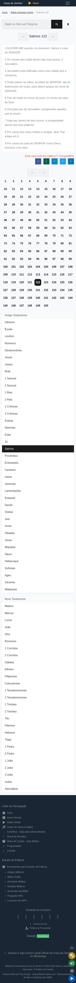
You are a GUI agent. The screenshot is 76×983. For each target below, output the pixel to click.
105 (46, 266)
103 (30, 266)
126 (70, 282)
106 (54, 266)
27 (70, 196)
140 (38, 297)
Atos (7, 634)
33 (45, 204)
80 (62, 243)
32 (37, 204)
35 (62, 204)
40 (29, 212)
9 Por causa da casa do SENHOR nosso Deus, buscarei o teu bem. (33, 145)
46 (5, 220)
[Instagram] (26, 916)
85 (29, 251)
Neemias (10, 427)
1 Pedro (9, 746)
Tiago (8, 739)
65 (13, 235)
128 (13, 290)
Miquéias (10, 547)
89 (62, 251)
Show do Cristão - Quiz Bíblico (20, 841)
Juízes (8, 364)
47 (13, 220)
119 (13, 282)
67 (29, 235)
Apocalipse (11, 788)
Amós (8, 526)
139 (30, 297)
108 (70, 266)
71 (62, 235)
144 (70, 297)
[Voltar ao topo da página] (71, 948)
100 (5, 266)
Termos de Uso (38, 924)
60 (45, 227)
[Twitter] (34, 916)
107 (62, 266)
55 (5, 227)
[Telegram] (58, 916)
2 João (9, 767)
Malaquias (11, 589)
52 (54, 220)
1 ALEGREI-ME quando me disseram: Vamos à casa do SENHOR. (36, 50)
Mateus (9, 606)
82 (5, 251)
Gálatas (9, 662)
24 (45, 196)
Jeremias (10, 483)
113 (38, 274)
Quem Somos (11, 817)
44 (62, 212)
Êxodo (8, 329)
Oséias (9, 512)
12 (21, 189)
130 (30, 290)
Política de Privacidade (38, 928)
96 (45, 259)
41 (37, 212)
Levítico (9, 336)
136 (5, 297)
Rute (7, 371)
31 (29, 204)
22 (29, 196)
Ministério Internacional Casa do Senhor (23, 966)
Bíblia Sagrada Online (22, 12)
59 (37, 227)
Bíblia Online (14, 877)
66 (21, 235)
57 (21, 227)
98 (62, 259)
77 (37, 243)
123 (46, 282)
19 (5, 196)
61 (54, 227)
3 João (9, 774)
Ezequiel (10, 497)
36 (70, 204)
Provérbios (11, 455)
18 (70, 189)
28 (5, 204)
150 (46, 305)
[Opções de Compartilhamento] (71, 963)
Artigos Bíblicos (15, 872)
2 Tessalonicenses (16, 697)
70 (54, 235)
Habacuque (12, 561)
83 (13, 251)
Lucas (8, 620)
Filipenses (11, 676)
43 (54, 212)
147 (21, 305)
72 (70, 235)
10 (5, 189)
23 (37, 196)
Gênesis (10, 322)
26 (62, 196)
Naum (8, 554)
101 (13, 266)
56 (13, 227)
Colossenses (12, 683)
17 (62, 189)
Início (5, 12)
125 (62, 282)
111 (21, 274)
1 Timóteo (11, 704)
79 (54, 243)
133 (54, 290)
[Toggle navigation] (67, 3)
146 (13, 305)
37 (5, 212)
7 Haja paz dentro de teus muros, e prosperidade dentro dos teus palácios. (34, 122)
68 (37, 235)
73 (5, 243)
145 (5, 305)
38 (13, 212)
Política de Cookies (45, 969)
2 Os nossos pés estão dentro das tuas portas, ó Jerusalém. (34, 61)
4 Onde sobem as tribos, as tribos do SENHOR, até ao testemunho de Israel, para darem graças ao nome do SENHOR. (37, 86)
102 (21, 266)
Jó (6, 441)
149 (38, 305)
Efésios (9, 669)
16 (54, 189)
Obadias (10, 533)
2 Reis (8, 399)
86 (37, 251)
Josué (8, 357)
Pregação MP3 (15, 895)
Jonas (8, 540)
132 (46, 290)
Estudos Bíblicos (16, 886)
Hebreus (10, 732)
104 (38, 266)
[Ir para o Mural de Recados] (71, 955)
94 (29, 259)
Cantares (10, 469)
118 (5, 282)
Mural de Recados (14, 836)
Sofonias (10, 568)
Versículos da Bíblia (17, 891)
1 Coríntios (11, 648)
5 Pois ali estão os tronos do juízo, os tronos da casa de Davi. (36, 100)
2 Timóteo (11, 711)
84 (21, 251)
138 (21, 297)
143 (62, 297)
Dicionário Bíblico (16, 881)
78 (45, 243)
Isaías (8, 476)
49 (29, 220)
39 (21, 212)
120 (21, 282)
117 (70, 274)
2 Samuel (10, 385)
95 (37, 259)
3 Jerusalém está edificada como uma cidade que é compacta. (36, 73)
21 (21, 196)
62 (62, 227)
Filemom (10, 725)
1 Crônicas (11, 406)
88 (54, 251)
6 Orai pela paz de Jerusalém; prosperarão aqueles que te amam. (35, 111)
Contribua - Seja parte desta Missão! (23, 831)
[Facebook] (18, 916)
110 (13, 274)
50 (37, 220)
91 (5, 259)
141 (46, 297)
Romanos (10, 641)
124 (54, 282)
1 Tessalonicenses (16, 690)
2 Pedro (9, 753)
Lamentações (13, 490)
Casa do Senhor (12, 3)
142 (54, 297)
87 (45, 251)
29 (13, 204)
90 (70, 251)
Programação (11, 846)
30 (21, 204)
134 (62, 290)
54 (70, 220)
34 (54, 204)
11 (13, 189)
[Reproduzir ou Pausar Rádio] (71, 978)
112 (30, 274)
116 (62, 274)
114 (46, 274)
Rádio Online (11, 822)
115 (54, 274)
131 (38, 290)
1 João (9, 760)
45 (70, 212)
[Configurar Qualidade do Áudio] (71, 971)
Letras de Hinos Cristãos (17, 827)
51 (45, 220)
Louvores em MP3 (17, 900)
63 (70, 227)
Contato (8, 850)
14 (37, 189)
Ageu (8, 575)
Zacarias (10, 582)
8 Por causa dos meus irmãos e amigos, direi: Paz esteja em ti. (35, 134)
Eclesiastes (11, 462)
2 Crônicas (11, 413)
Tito (7, 718)
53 (62, 220)
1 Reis (8, 392)
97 (54, 259)
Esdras (9, 420)
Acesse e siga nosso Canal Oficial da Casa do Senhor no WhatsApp (38, 955)
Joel (7, 519)
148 (30, 305)
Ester (8, 434)
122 (38, 282)
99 (70, 259)
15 (45, 189)
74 (13, 243)
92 (13, 259)
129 (21, 290)
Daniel (8, 505)
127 (5, 290)
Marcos (9, 613)
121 (30, 282)
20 (13, 196)
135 (70, 290)
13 (29, 189)
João (8, 627)
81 (70, 243)
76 (29, 243)
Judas (8, 781)
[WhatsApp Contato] (50, 916)
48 (21, 220)
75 (21, 243)
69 (45, 235)
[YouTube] (42, 916)
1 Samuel (10, 378)
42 (45, 212)
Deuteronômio (13, 350)
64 (5, 235)
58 (29, 227)
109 (5, 274)
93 (21, 259)
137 (13, 297)
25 (54, 196)
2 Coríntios (11, 655)
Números (10, 343)
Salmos (9, 448)
